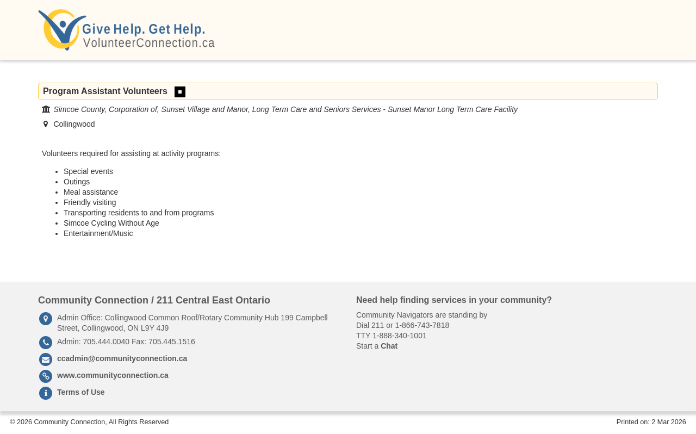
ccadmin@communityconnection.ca (122, 358)
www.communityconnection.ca (113, 375)
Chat (389, 346)
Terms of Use (81, 392)
